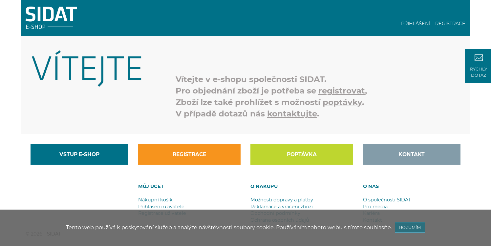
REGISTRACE (450, 24)
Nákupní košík (155, 200)
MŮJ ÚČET (151, 186)
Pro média (375, 207)
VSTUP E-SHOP (79, 154)
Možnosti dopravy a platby (281, 200)
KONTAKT (411, 154)
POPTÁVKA (302, 154)
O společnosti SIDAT (387, 200)
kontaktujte (292, 113)
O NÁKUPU (264, 186)
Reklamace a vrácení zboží (281, 207)
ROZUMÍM (410, 227)
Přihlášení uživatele (161, 207)
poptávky (342, 102)
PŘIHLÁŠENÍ (415, 24)
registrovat (341, 90)
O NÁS (371, 186)
